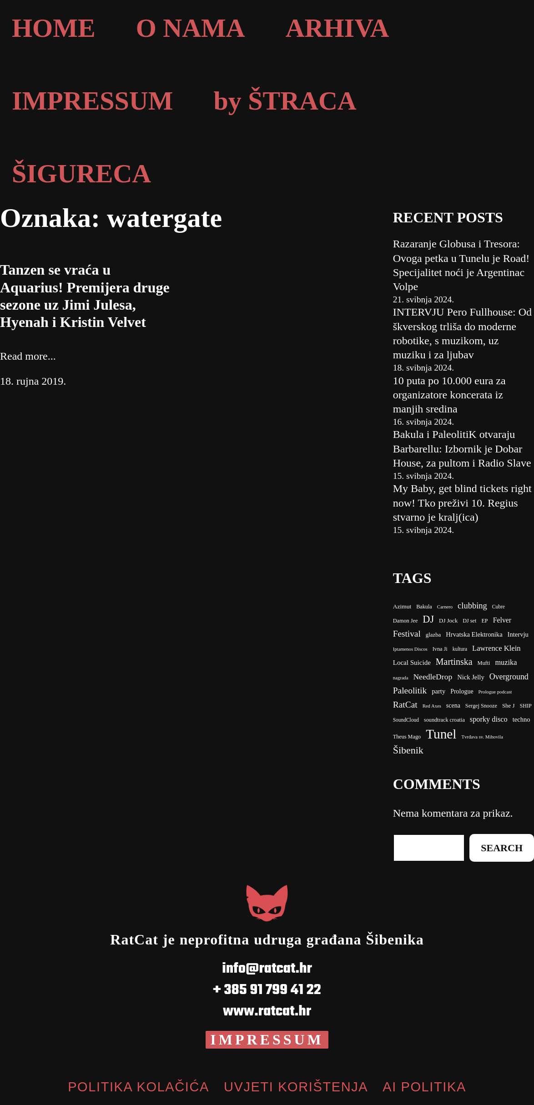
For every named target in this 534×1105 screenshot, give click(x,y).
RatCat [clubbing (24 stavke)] (405, 704)
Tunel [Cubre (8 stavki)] (441, 734)
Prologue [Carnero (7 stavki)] (461, 691)
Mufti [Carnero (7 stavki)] (484, 663)
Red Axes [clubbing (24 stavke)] (432, 705)
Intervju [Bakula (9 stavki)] (518, 634)
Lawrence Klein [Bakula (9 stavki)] (496, 648)
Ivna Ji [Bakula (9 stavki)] (440, 649)
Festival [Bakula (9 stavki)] (407, 633)
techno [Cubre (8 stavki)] (521, 719)
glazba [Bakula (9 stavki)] (433, 635)
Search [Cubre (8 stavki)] (502, 848)
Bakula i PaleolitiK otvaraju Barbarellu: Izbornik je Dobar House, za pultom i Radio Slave (462, 448)
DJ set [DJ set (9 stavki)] (469, 621)
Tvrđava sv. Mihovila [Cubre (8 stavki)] (482, 736)
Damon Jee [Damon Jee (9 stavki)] (405, 621)
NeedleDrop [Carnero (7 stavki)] (432, 676)
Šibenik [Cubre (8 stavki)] (408, 750)
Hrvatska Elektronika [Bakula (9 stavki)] (474, 634)
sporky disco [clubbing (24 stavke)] (489, 719)
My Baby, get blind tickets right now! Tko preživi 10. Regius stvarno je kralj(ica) (462, 502)
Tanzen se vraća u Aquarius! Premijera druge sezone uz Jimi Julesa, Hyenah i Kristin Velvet (85, 295)
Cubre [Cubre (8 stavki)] (498, 606)
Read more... (28, 356)
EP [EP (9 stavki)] (484, 621)
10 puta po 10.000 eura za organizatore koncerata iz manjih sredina (449, 395)
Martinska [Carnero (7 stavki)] (454, 662)
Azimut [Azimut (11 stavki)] (402, 606)
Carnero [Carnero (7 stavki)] (445, 606)
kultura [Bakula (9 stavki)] (460, 649)
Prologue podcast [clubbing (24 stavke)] (495, 691)
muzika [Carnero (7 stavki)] (506, 662)
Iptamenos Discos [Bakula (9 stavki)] (410, 649)
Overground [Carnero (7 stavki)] (509, 676)
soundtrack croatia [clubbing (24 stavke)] (444, 720)
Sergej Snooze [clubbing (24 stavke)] (481, 706)
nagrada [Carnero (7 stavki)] (400, 677)
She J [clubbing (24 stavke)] (508, 706)
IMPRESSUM (267, 1039)
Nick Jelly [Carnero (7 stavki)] (470, 677)
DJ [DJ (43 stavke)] (428, 619)
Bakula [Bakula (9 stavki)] (424, 606)
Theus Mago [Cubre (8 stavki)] (407, 736)
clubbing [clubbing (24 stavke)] (472, 605)
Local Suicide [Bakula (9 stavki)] (412, 662)
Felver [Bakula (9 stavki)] (502, 620)
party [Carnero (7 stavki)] (438, 691)
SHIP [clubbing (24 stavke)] (525, 706)
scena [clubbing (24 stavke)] (453, 705)
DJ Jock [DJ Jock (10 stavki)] (448, 621)
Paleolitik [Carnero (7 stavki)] (410, 690)
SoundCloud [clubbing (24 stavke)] (406, 720)
